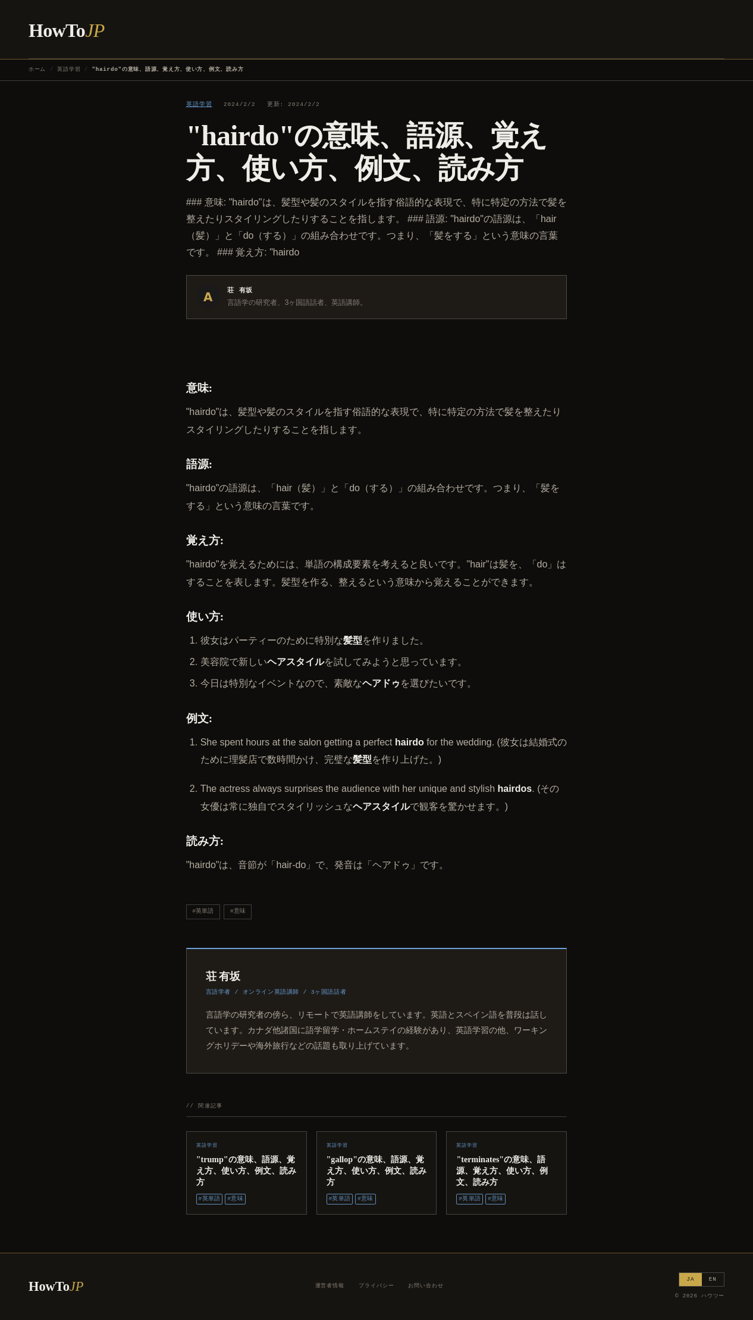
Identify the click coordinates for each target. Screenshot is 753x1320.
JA (690, 1279)
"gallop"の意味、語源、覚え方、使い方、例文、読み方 (376, 1170)
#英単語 (203, 911)
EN (713, 1279)
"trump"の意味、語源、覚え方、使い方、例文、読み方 (246, 1170)
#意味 (238, 911)
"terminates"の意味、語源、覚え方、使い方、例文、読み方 (502, 1170)
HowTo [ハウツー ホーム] (67, 30)
